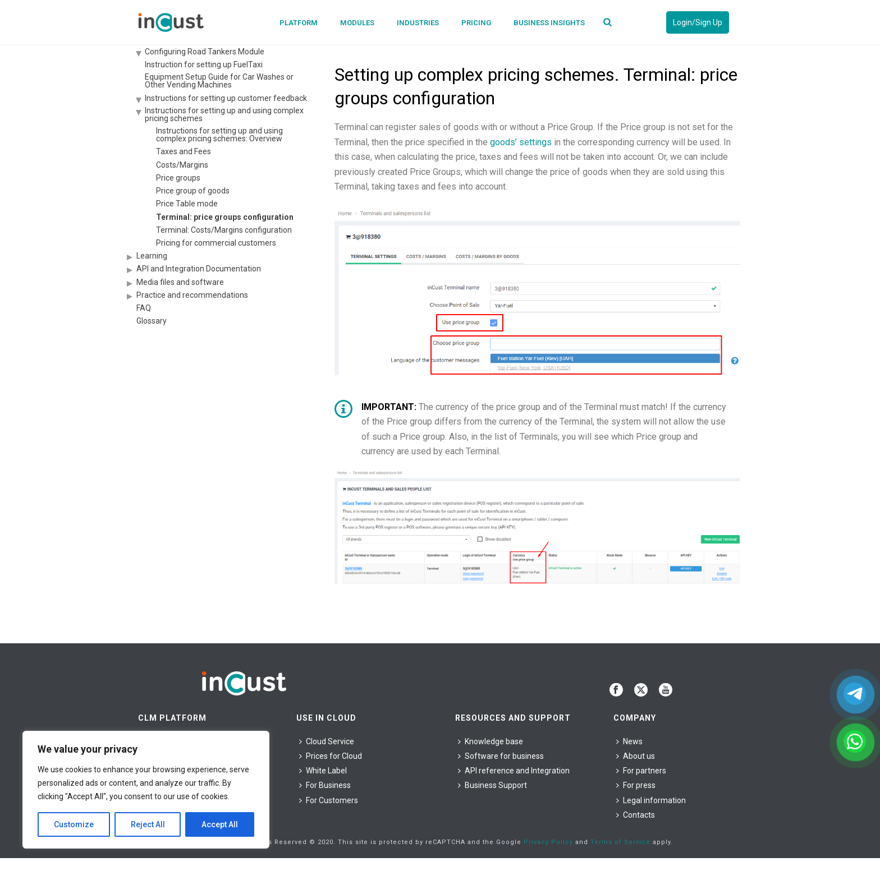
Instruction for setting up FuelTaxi (204, 64)
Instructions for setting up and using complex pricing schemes (224, 114)
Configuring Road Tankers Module (204, 51)
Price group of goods (193, 190)
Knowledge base (490, 741)
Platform (298, 23)
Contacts (635, 814)
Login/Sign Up (697, 22)
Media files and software (180, 282)
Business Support (492, 785)
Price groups (178, 177)
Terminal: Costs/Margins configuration (224, 229)
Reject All (148, 824)
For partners (641, 770)
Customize (74, 824)
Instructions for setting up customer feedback (226, 98)
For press (636, 785)
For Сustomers (328, 800)
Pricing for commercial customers (216, 242)
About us (635, 756)
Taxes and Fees (183, 151)
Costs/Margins (182, 164)
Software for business (501, 756)
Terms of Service (620, 842)
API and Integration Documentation (198, 268)
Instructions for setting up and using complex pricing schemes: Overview (219, 134)
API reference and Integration (514, 770)
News (629, 741)
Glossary (151, 320)
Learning (151, 255)
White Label (323, 770)
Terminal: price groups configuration (225, 217)
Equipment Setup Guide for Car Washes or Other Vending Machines (219, 80)
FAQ (143, 307)
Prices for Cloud (330, 756)
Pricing (476, 23)
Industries (418, 23)
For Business (325, 785)
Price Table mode (187, 203)
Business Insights (549, 23)
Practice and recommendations (192, 295)
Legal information (651, 800)
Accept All (219, 824)
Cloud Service (326, 741)
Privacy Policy (548, 842)
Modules (357, 23)
